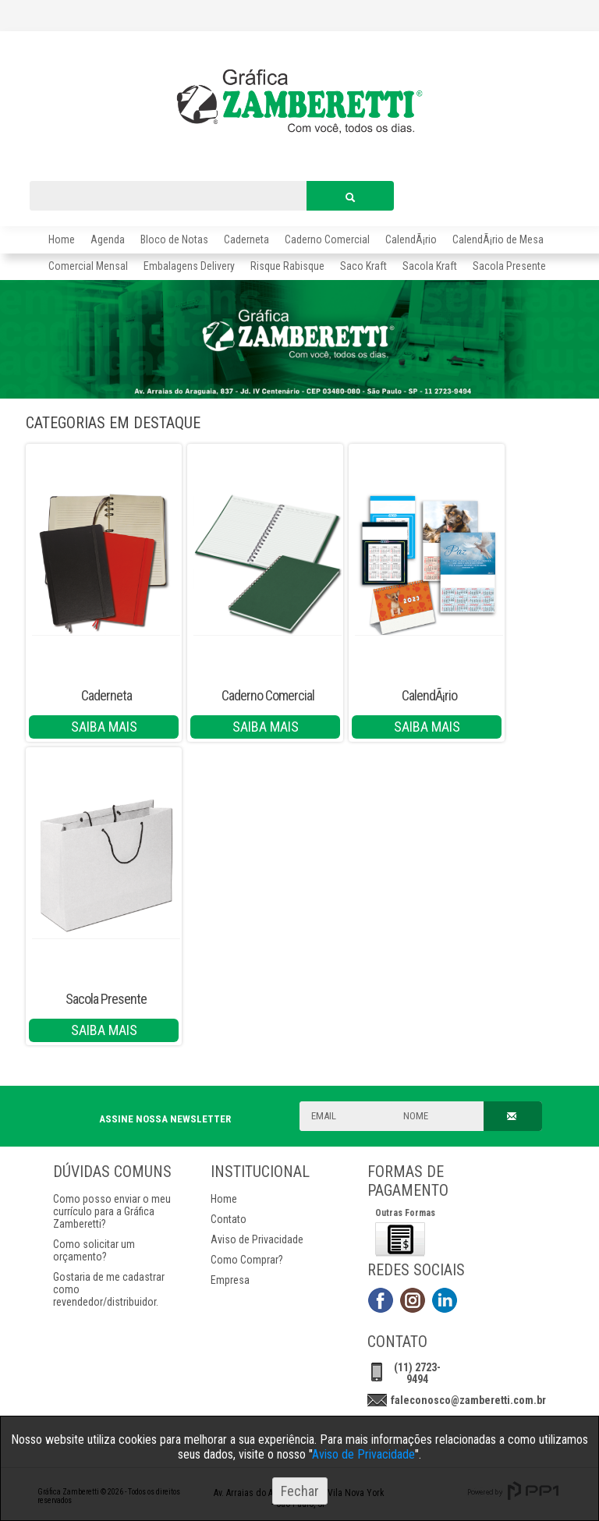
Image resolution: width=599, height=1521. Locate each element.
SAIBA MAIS (104, 726)
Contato (228, 1219)
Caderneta (246, 239)
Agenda (107, 239)
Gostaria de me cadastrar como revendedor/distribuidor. (109, 1289)
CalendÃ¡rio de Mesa (498, 239)
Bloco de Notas (174, 239)
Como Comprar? (247, 1259)
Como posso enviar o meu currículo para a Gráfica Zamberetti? (112, 1211)
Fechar (300, 1491)
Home (61, 239)
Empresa (230, 1280)
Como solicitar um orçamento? (94, 1250)
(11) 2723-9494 (417, 1373)
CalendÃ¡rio (411, 239)
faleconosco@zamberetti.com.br (468, 1400)
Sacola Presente (106, 999)
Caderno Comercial (327, 239)
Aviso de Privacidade (257, 1239)
